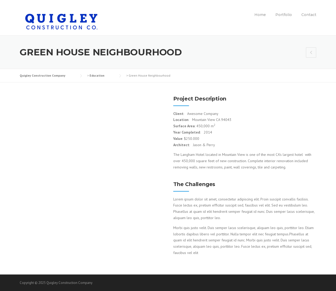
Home (260, 14)
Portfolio (283, 14)
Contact (308, 14)
